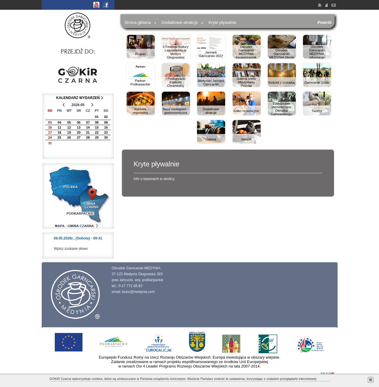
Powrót (324, 22)
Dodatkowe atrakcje (180, 22)
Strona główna (138, 22)
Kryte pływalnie (222, 22)
